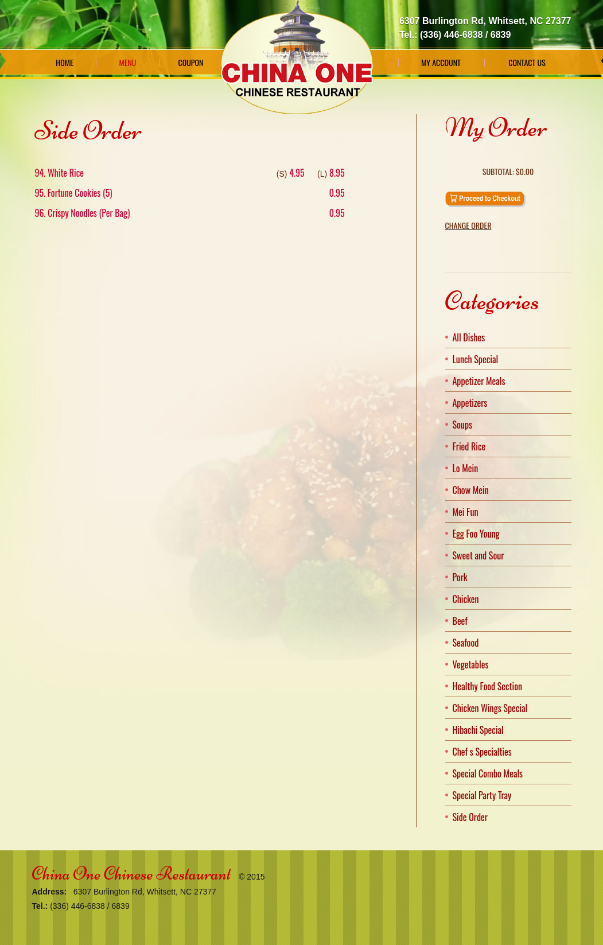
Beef (460, 621)
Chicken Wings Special (490, 708)
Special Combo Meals (488, 773)
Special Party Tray (482, 795)
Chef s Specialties (482, 752)
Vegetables (471, 664)
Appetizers (470, 403)
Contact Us (527, 62)
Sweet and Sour (478, 555)
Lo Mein (465, 468)
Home (64, 62)
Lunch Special (476, 359)
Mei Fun (465, 512)
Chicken (466, 599)
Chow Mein (471, 490)
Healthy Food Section (488, 686)
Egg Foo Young (476, 533)
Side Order (470, 817)
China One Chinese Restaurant (131, 873)
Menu (128, 62)
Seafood (466, 643)
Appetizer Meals (479, 381)
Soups (463, 424)
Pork (460, 577)
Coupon (190, 62)
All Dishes (469, 337)
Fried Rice (469, 446)
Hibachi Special (478, 730)
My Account (441, 62)
